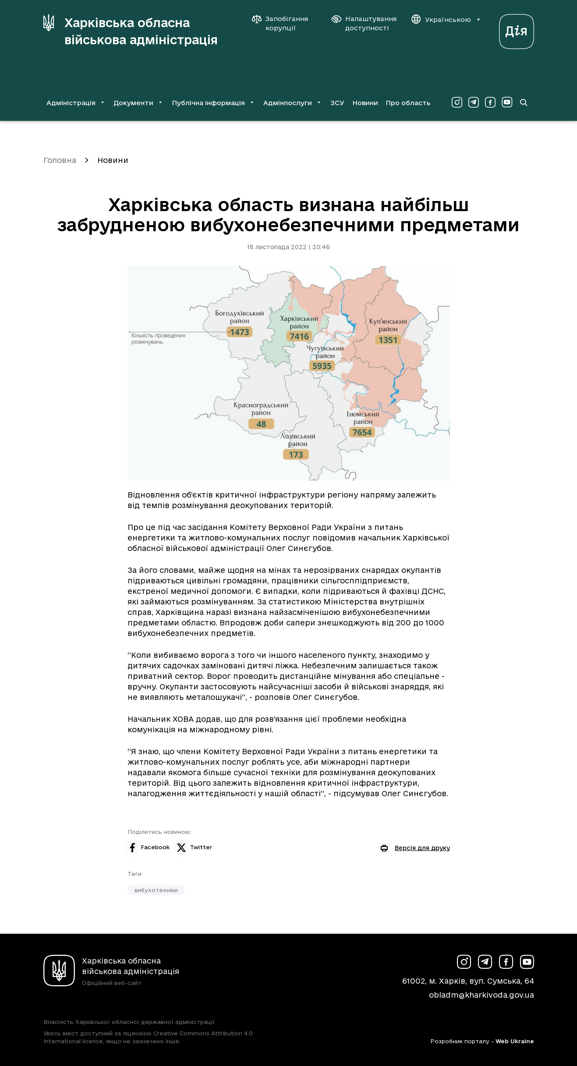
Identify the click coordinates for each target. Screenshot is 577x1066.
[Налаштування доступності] (364, 23)
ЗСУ (337, 102)
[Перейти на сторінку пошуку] (523, 102)
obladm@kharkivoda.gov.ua (481, 995)
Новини (365, 102)
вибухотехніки (156, 890)
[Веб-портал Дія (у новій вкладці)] (516, 29)
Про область (408, 102)
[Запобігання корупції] (284, 23)
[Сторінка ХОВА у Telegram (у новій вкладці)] (473, 102)
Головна (59, 160)
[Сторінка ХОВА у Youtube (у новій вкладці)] (507, 102)
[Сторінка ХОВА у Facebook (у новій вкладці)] (490, 102)
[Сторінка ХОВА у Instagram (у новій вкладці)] (457, 102)
